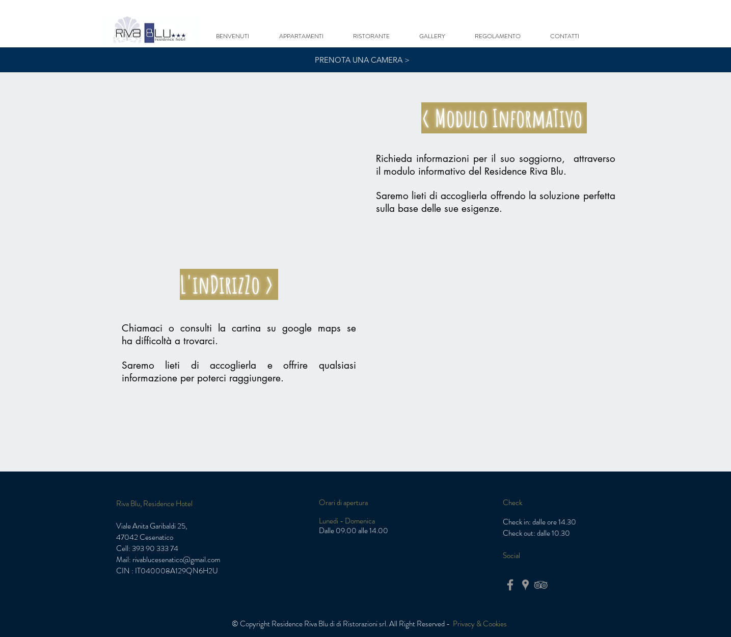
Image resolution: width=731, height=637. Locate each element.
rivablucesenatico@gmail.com (176, 559)
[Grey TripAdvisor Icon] (540, 584)
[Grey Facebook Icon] (510, 584)
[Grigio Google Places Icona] (525, 584)
